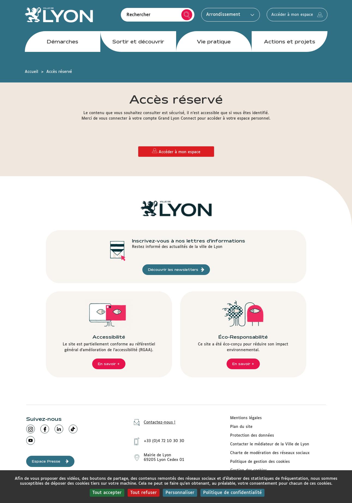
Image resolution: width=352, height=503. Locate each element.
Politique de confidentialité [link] (232, 492)
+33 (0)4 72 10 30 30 (157, 440)
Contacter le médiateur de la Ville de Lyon (269, 444)
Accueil (31, 72)
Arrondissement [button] (222, 15)
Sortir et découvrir (138, 43)
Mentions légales (246, 418)
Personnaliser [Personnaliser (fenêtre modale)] (180, 492)
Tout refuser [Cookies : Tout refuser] (143, 492)
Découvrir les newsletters (176, 269)
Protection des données (252, 435)
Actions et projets (289, 43)
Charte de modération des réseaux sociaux (269, 453)
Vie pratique (214, 43)
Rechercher (180, 16)
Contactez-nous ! (152, 422)
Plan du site (241, 427)
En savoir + (109, 364)
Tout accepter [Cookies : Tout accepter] (107, 492)
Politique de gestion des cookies (260, 462)
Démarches (62, 43)
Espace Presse (50, 461)
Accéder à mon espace (294, 15)
